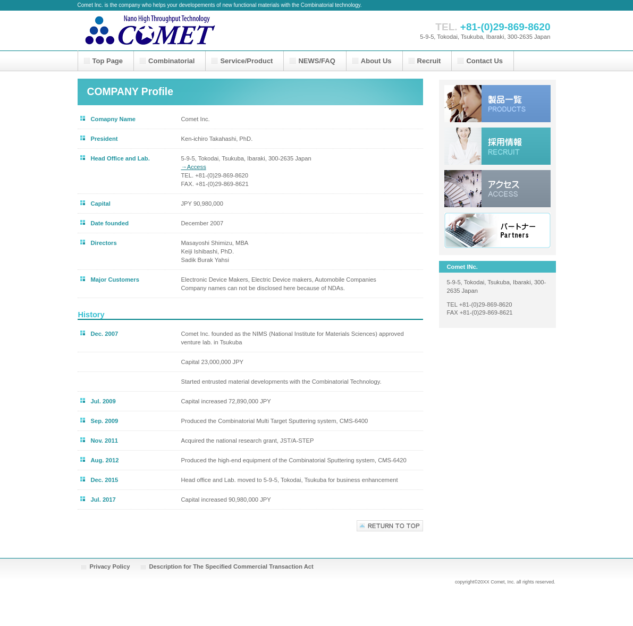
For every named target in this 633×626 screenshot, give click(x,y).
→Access (193, 167)
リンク (497, 231)
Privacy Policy (110, 566)
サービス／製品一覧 (497, 103)
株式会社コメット (184, 30)
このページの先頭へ (390, 525)
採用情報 (497, 146)
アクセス (497, 188)
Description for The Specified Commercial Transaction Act (231, 566)
